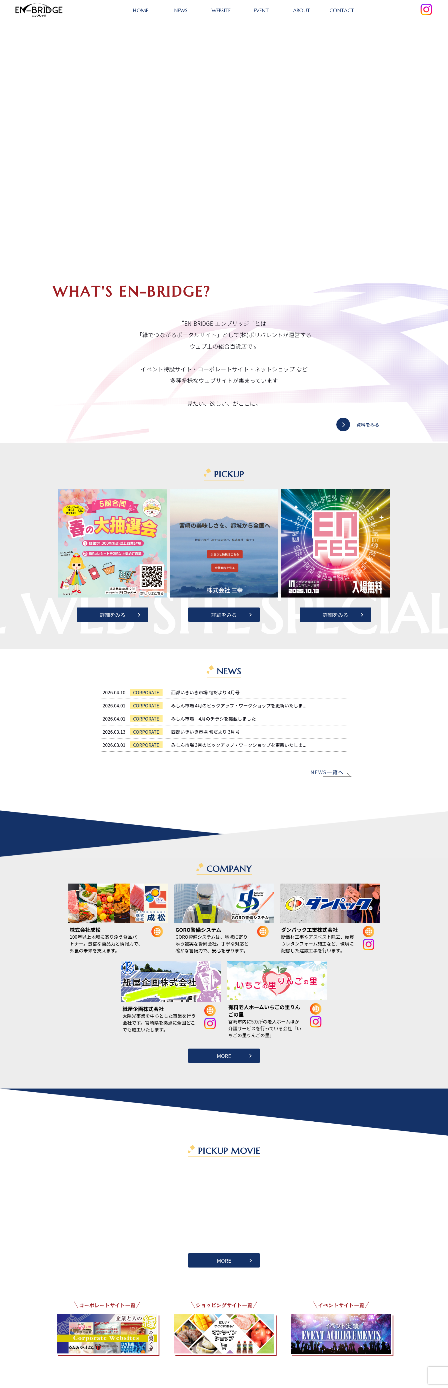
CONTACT (341, 10)
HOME (140, 10)
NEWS (180, 10)
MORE (224, 1055)
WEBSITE (221, 10)
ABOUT (301, 10)
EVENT (261, 10)
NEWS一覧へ (327, 772)
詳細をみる (112, 614)
